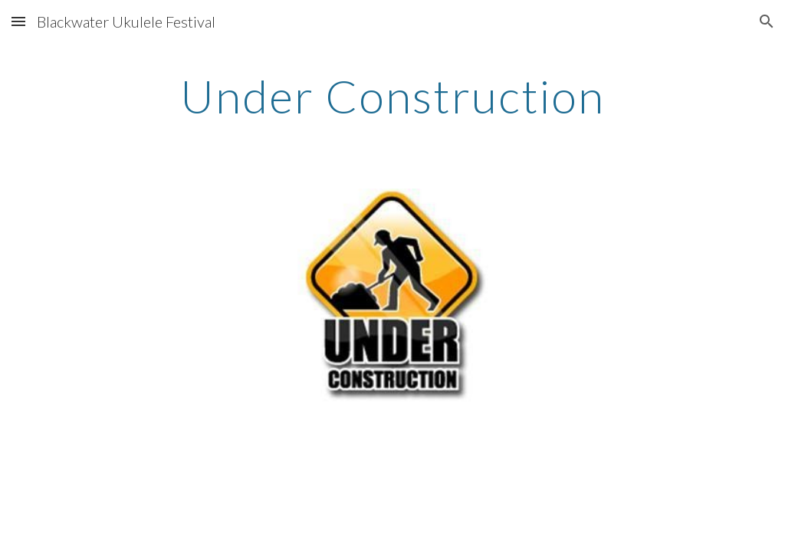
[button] (18, 21)
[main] (393, 95)
